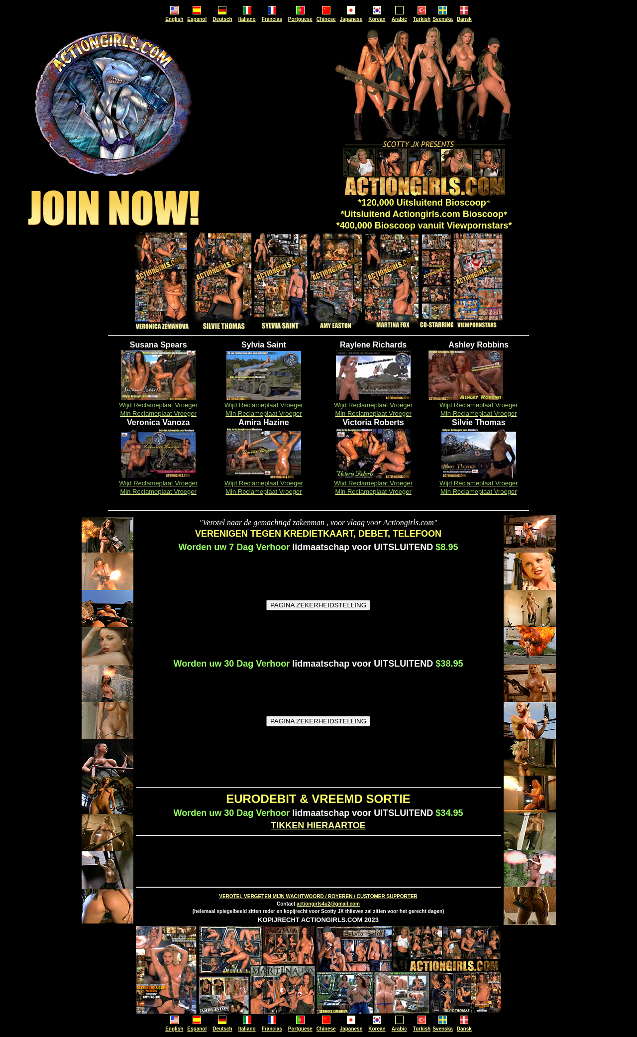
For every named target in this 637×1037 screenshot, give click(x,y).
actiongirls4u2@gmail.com (328, 904)
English (174, 19)
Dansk (464, 19)
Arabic (399, 19)
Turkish (421, 19)
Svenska (442, 19)
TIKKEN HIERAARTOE (318, 825)
